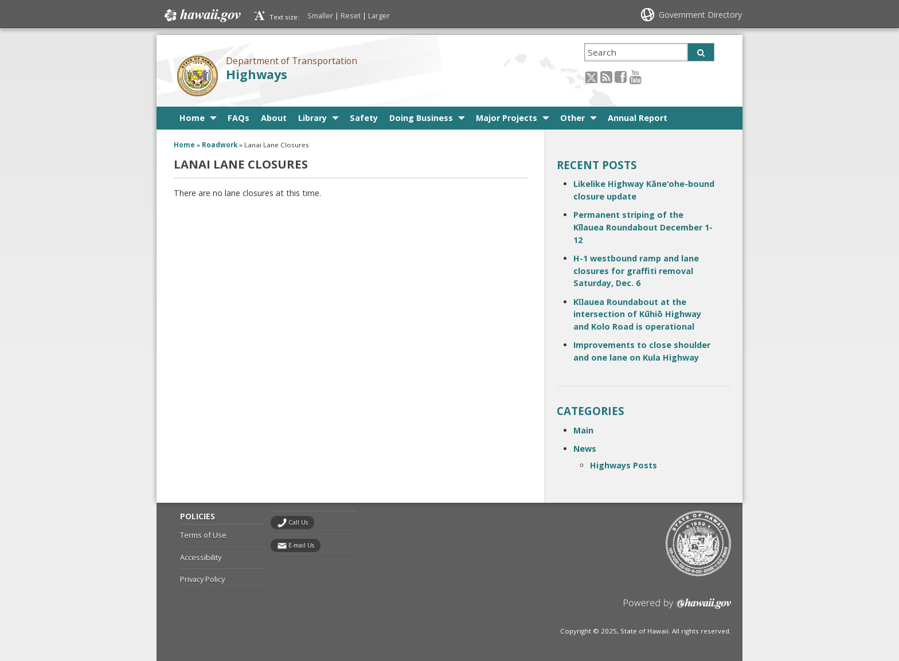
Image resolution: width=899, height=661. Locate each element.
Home (192, 117)
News (584, 448)
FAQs (238, 117)
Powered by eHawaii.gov (677, 608)
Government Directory (700, 14)
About (274, 117)
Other (572, 117)
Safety (364, 117)
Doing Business (421, 117)
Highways (256, 74)
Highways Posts (623, 465)
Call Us (298, 522)
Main (583, 430)
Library (312, 117)
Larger (379, 15)
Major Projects (506, 117)
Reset (351, 15)
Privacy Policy (202, 579)
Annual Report (637, 117)
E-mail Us (301, 545)
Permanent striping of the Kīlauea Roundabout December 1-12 (643, 227)
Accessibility (200, 557)
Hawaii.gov (201, 15)
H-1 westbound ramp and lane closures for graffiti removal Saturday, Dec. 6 (636, 270)
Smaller (320, 15)
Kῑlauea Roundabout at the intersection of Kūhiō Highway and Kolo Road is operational (637, 314)
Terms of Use (203, 535)
